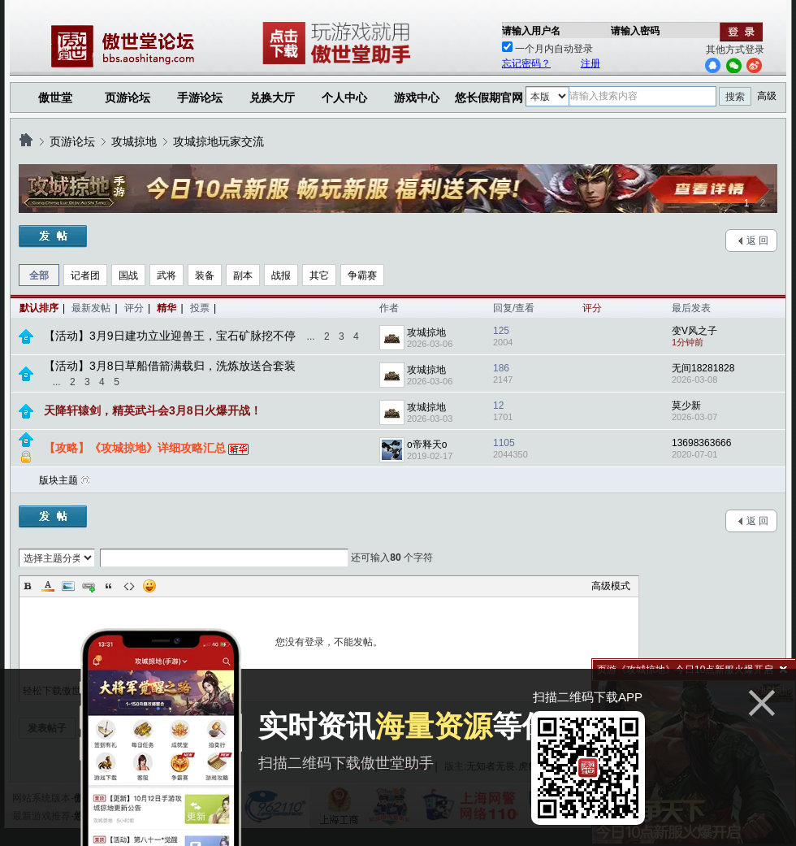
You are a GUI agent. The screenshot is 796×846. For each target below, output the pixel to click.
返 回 (757, 240)
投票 (200, 308)
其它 (319, 275)
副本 (243, 275)
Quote (109, 586)
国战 (128, 275)
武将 (166, 275)
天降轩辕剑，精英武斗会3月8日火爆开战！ (153, 410)
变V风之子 (694, 330)
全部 (39, 275)
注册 (590, 63)
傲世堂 (55, 97)
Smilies (149, 586)
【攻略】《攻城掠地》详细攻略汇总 (135, 447)
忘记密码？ (526, 63)
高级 (767, 96)
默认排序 (38, 308)
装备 (204, 275)
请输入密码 (635, 31)
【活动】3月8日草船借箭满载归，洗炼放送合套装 (170, 365)
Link (88, 586)
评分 (134, 308)
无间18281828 (703, 368)
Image (68, 586)
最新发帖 (90, 308)
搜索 (735, 96)
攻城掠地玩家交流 (218, 141)
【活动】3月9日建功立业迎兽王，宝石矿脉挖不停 (170, 335)
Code (129, 586)
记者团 (85, 275)
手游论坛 (200, 97)
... (311, 336)
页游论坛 (127, 97)
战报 (281, 275)
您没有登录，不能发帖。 (329, 642)
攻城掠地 (134, 141)
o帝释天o (427, 444)
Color (48, 586)
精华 (166, 308)
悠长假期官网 (489, 97)
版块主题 (58, 480)
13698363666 (701, 443)
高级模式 (610, 586)
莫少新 (686, 405)
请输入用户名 (531, 31)
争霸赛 (362, 275)
